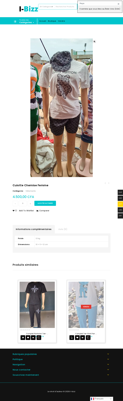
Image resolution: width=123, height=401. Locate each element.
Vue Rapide (33, 337)
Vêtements (31, 191)
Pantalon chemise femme (108, 183)
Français (97, 398)
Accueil (42, 21)
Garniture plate (105, 183)
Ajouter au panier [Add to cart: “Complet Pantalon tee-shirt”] (23, 337)
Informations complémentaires (34, 229)
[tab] (34, 229)
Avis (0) (62, 229)
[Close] (118, 4)
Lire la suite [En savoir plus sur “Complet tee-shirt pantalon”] (71, 337)
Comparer (44, 210)
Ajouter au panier (45, 203)
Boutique (52, 21)
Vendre (61, 21)
